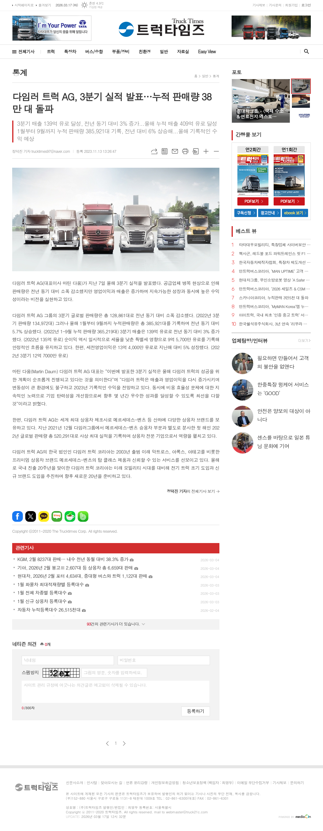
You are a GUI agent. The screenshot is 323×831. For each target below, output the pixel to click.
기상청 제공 (96, 7)
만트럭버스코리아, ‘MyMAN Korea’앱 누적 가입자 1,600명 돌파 (275, 306)
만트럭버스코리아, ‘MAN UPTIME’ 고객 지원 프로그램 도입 (275, 271)
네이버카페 (70, 516)
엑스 (30, 516)
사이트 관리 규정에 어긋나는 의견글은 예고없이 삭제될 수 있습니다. (85, 685)
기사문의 (275, 5)
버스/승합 (94, 51)
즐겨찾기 (44, 5)
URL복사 (154, 151)
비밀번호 (128, 660)
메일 (175, 151)
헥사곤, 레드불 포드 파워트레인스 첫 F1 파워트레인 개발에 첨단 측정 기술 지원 (275, 253)
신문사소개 (74, 782)
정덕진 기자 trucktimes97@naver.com (41, 151)
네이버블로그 (56, 516)
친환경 (145, 51)
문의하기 (297, 782)
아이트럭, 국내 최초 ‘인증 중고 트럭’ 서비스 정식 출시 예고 (275, 315)
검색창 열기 (305, 51)
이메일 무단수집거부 (253, 782)
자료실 (183, 51)
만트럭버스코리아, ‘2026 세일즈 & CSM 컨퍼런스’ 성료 (275, 289)
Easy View (207, 51)
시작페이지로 (24, 5)
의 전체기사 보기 (191, 491)
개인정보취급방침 (165, 782)
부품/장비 (121, 51)
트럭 (51, 51)
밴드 (83, 516)
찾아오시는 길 (111, 782)
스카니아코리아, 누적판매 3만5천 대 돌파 (273, 297)
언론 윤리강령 (136, 782)
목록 (165, 151)
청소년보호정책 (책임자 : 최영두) (207, 782)
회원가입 (291, 5)
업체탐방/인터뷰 (250, 340)
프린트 (185, 151)
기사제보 (259, 5)
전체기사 (26, 51)
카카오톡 (43, 516)
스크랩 (196, 151)
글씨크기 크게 (206, 151)
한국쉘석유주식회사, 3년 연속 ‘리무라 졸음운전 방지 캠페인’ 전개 (275, 324)
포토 (236, 72)
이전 (107, 743)
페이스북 (17, 516)
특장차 (70, 51)
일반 (164, 51)
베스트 (246, 231)
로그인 (306, 5)
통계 (216, 76)
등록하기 (195, 711)
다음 (124, 743)
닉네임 (30, 660)
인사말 (92, 782)
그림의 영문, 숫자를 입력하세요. (112, 672)
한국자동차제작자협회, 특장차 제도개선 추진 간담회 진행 (275, 262)
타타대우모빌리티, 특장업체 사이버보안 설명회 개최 (275, 244)
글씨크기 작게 (216, 151)
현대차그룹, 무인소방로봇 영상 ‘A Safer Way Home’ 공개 (275, 280)
